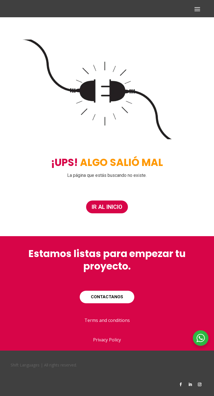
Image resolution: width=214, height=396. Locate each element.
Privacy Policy (107, 340)
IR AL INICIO (107, 207)
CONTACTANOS (107, 296)
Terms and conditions (107, 320)
